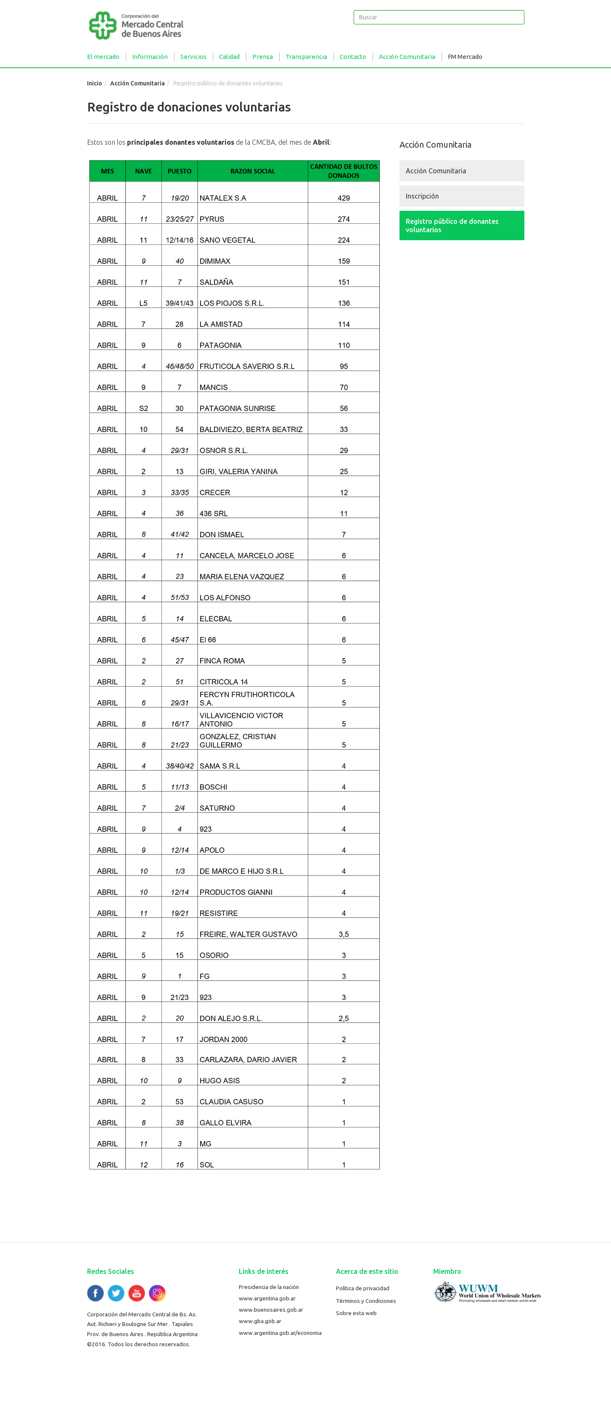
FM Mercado (465, 56)
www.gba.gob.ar (260, 1321)
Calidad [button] (229, 56)
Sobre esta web (356, 1313)
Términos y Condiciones (366, 1300)
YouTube (136, 1293)
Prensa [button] (262, 56)
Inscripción (422, 196)
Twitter (116, 1293)
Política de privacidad (362, 1288)
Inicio (94, 83)
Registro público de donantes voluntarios (452, 225)
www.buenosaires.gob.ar (271, 1309)
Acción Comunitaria (137, 83)
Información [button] (150, 56)
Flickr (157, 1293)
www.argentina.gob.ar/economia (280, 1332)
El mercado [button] (103, 56)
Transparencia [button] (306, 56)
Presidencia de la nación (269, 1287)
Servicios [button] (193, 56)
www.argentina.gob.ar (267, 1298)
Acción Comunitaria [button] (407, 56)
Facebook (95, 1293)
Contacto (353, 56)
